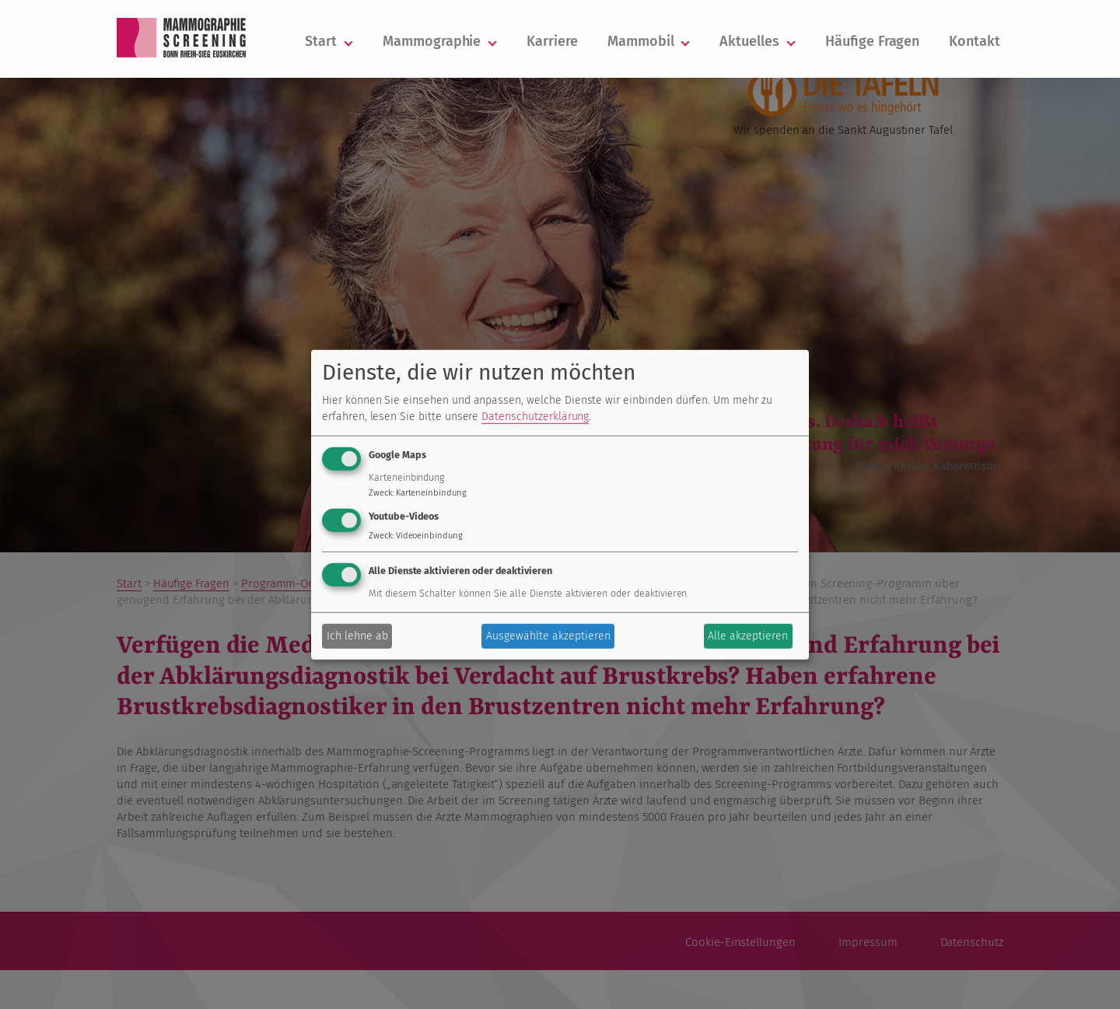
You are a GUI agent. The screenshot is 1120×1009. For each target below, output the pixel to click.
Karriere (552, 41)
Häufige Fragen (872, 41)
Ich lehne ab (357, 636)
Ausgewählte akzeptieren (548, 636)
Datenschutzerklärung (535, 416)
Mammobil (649, 41)
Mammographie (440, 41)
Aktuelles (757, 41)
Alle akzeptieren (748, 636)
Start (329, 41)
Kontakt (974, 41)
